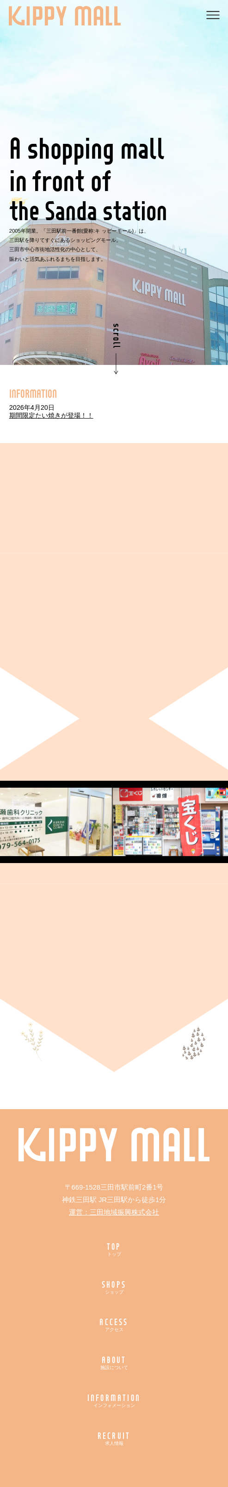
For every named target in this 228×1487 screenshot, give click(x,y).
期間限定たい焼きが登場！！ (51, 415)
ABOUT (114, 1362)
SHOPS (114, 1287)
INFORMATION (114, 1400)
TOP (114, 1249)
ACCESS (114, 1324)
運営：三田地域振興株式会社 (114, 1212)
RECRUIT (114, 1438)
